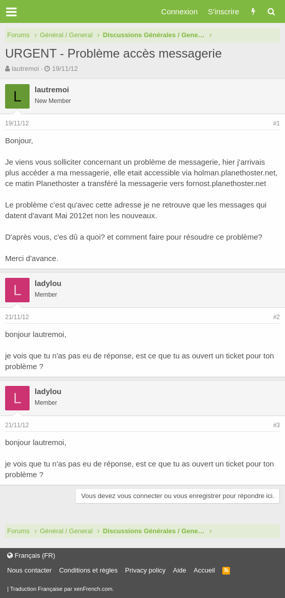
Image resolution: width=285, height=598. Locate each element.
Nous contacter (29, 570)
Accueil (204, 570)
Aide (179, 570)
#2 (276, 317)
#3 (276, 425)
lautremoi (25, 68)
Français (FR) (31, 555)
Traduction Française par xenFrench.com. (62, 589)
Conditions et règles (88, 570)
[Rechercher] (271, 11)
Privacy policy (145, 570)
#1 (276, 123)
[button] (11, 12)
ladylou (48, 283)
